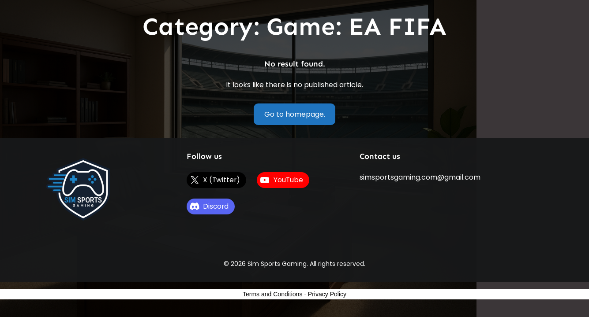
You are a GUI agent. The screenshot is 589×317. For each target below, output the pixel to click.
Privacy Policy (327, 294)
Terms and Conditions (272, 294)
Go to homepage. (294, 114)
